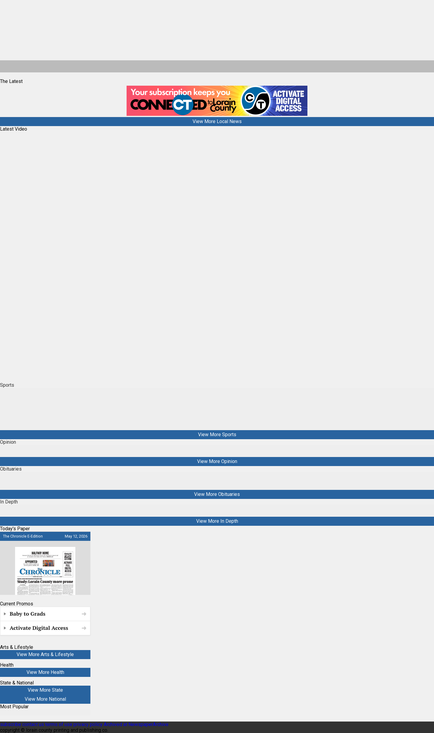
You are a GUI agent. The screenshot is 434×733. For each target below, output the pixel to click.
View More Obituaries (217, 494)
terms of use (59, 724)
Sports (7, 385)
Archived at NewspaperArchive (136, 724)
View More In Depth (217, 521)
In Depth (9, 502)
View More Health (45, 672)
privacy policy (88, 724)
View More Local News (217, 121)
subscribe (10, 724)
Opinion (8, 442)
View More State (45, 690)
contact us (33, 724)
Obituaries (11, 469)
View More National (45, 699)
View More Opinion (217, 461)
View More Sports (217, 434)
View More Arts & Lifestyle (45, 654)
